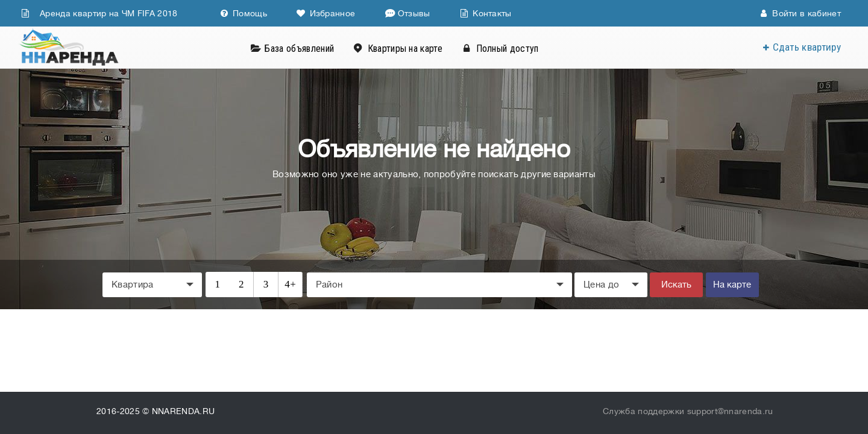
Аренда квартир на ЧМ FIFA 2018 (99, 13)
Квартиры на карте (405, 48)
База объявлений (299, 48)
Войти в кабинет (800, 13)
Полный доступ (507, 48)
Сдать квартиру (807, 47)
